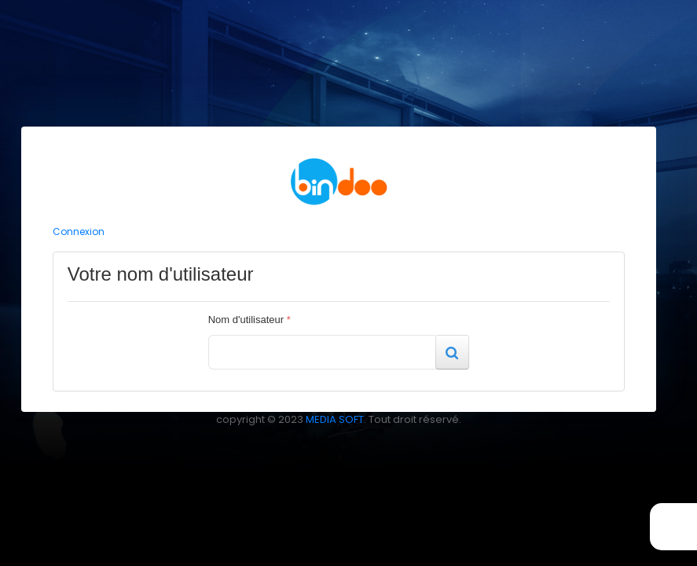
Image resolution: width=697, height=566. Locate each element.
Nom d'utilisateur (249, 319)
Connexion (79, 231)
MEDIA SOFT (335, 419)
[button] (451, 352)
